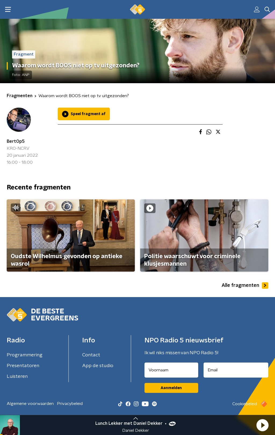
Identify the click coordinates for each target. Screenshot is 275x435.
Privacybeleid (70, 403)
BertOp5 (16, 141)
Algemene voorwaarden (30, 403)
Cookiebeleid (244, 404)
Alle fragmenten (245, 285)
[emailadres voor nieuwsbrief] (236, 370)
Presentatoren (23, 365)
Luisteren (17, 376)
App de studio (97, 365)
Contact (91, 355)
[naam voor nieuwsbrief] (171, 370)
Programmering (24, 355)
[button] (262, 425)
